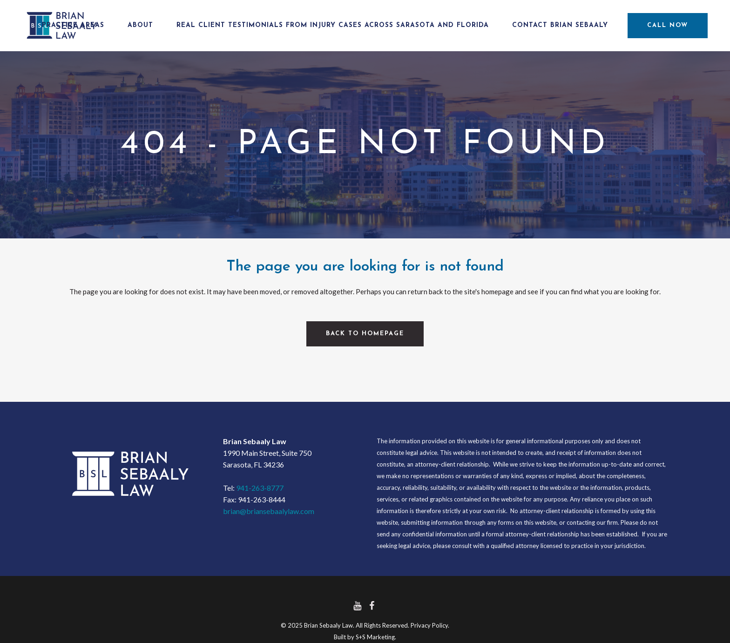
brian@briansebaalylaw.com (268, 511)
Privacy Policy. (430, 625)
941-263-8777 (260, 487)
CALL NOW (661, 25)
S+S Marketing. (376, 637)
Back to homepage (365, 334)
